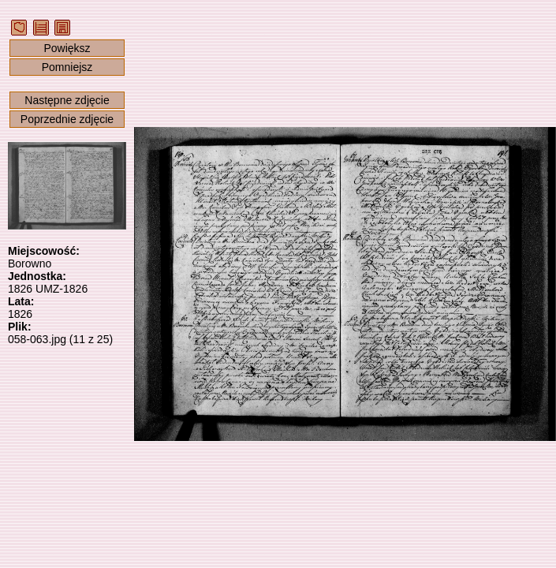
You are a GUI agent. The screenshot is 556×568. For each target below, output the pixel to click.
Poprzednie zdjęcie (67, 119)
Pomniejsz (67, 67)
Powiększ (66, 48)
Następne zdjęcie (66, 100)
